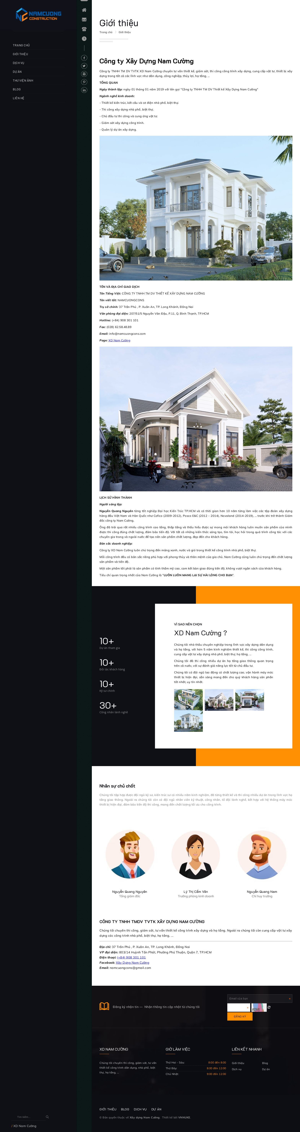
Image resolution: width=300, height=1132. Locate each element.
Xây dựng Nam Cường (145, 1117)
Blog (17, 89)
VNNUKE (184, 1117)
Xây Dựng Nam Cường (132, 962)
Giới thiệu (20, 54)
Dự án (17, 71)
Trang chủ (21, 45)
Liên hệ (18, 98)
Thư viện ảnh (23, 80)
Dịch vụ (18, 63)
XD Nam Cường (119, 340)
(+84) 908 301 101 (131, 957)
